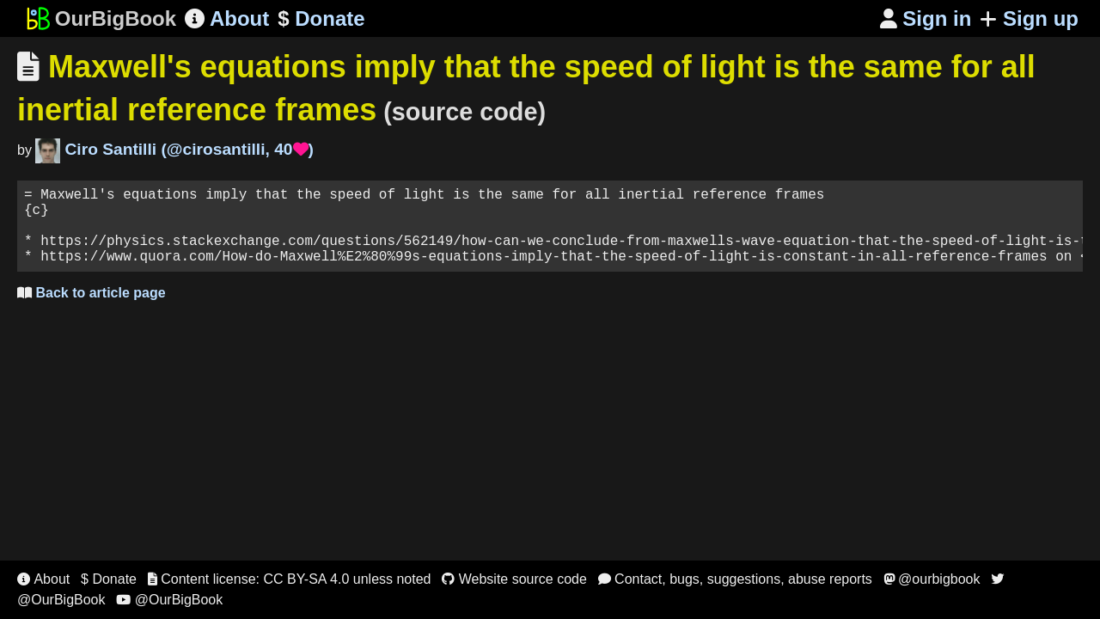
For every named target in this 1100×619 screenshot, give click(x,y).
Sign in (926, 18)
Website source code (514, 579)
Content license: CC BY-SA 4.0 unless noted (289, 579)
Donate (321, 19)
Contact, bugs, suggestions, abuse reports (735, 579)
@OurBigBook (169, 599)
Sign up (1029, 18)
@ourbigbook (932, 579)
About (227, 18)
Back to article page (91, 310)
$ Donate (109, 579)
